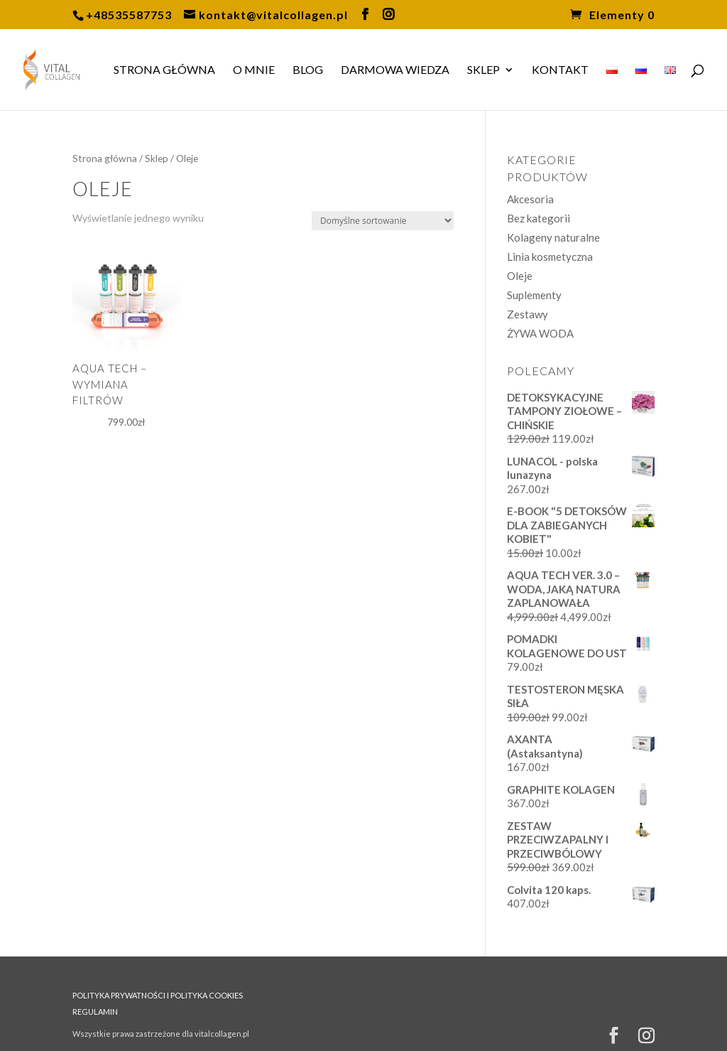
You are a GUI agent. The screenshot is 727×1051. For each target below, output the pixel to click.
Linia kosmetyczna (550, 256)
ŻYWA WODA (540, 333)
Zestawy (527, 314)
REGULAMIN (95, 1011)
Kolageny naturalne (553, 237)
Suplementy (534, 295)
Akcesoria (530, 199)
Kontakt (560, 70)
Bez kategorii (538, 218)
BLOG (308, 70)
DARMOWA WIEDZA (395, 70)
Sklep (483, 70)
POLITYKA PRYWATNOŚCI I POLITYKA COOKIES (157, 995)
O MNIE (254, 70)
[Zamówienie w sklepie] (383, 220)
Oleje (519, 275)
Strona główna (164, 70)
